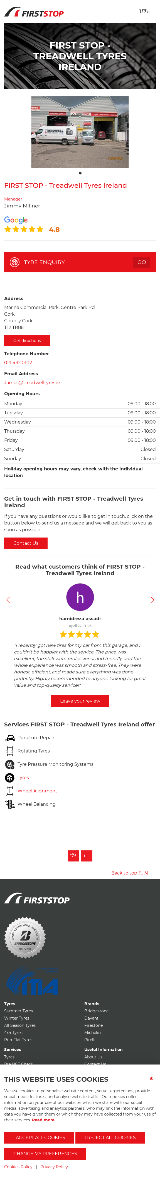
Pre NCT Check (18, 1064)
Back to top (130, 873)
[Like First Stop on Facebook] (73, 855)
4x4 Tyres (13, 1032)
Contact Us (25, 543)
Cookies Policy (18, 1166)
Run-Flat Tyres (18, 1039)
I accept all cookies (39, 1137)
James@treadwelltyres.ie (32, 382)
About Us (93, 1057)
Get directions (27, 340)
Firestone (93, 1025)
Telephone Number (26, 353)
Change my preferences (45, 1153)
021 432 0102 (18, 362)
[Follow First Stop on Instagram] (86, 855)
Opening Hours (22, 393)
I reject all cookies (110, 1137)
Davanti (92, 1018)
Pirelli (89, 1039)
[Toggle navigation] (144, 11)
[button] (8, 600)
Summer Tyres (18, 1010)
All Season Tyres (20, 1025)
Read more (43, 1119)
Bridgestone (96, 1010)
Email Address (21, 373)
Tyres (9, 1057)
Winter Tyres (16, 1018)
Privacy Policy (54, 1166)
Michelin (92, 1032)
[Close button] (153, 1082)
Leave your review (80, 701)
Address (13, 298)
